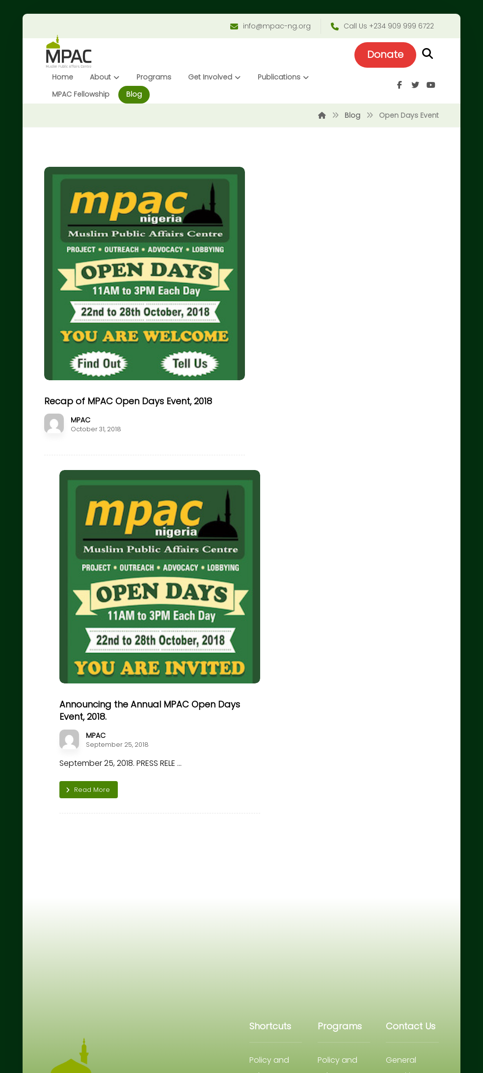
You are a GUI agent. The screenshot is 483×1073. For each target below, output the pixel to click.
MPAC (82, 408)
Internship (268, 776)
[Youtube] (429, 87)
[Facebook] (398, 87)
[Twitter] (414, 87)
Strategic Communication (343, 791)
